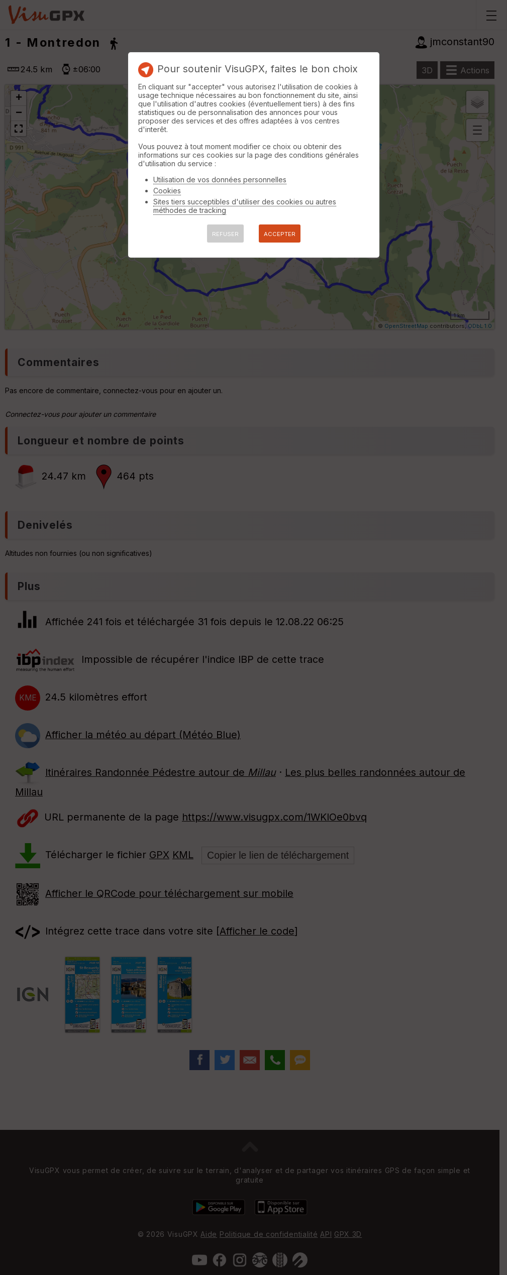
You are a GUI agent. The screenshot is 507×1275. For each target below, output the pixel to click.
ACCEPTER (279, 234)
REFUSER (225, 234)
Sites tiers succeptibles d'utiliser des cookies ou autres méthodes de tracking (244, 205)
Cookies (167, 190)
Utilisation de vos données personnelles (219, 179)
